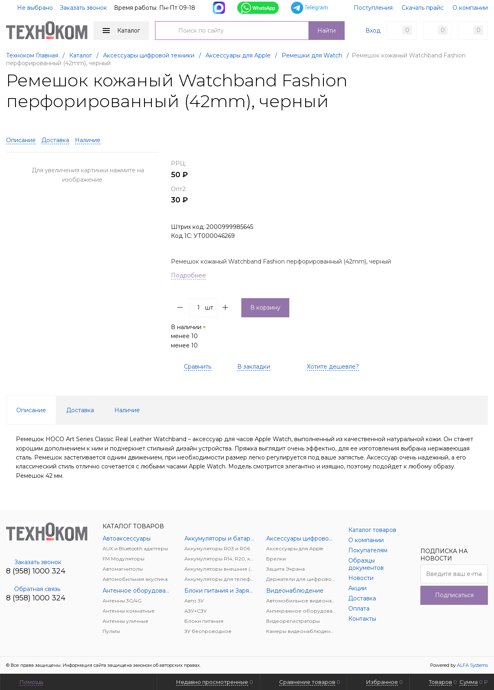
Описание (21, 140)
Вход (372, 30)
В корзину (265, 307)
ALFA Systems (472, 665)
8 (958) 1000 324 (36, 571)
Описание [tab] (31, 410)
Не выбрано (30, 7)
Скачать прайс (423, 7)
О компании (470, 7)
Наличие (88, 140)
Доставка (55, 140)
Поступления (373, 7)
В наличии (189, 336)
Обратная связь (33, 589)
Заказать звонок (83, 7)
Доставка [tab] (80, 410)
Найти (326, 30)
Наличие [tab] (127, 410)
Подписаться (454, 595)
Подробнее (188, 275)
